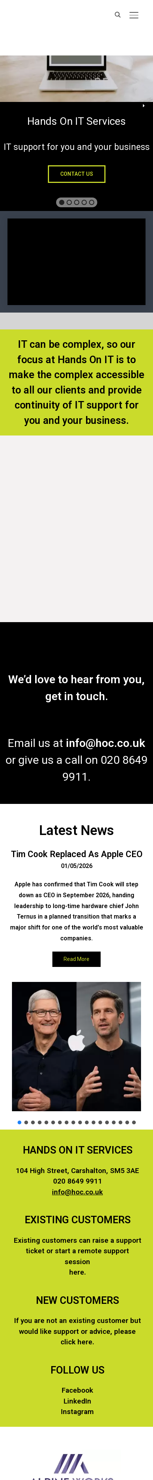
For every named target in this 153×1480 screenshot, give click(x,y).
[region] (76, 105)
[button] (143, 105)
